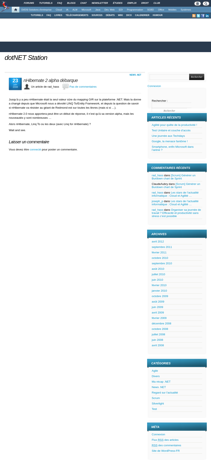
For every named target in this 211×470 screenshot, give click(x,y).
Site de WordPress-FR (166, 450)
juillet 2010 (158, 274)
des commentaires (166, 445)
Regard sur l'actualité (165, 392)
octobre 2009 (160, 296)
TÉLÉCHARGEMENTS (77, 15)
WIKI (120, 15)
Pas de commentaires (83, 86)
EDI (121, 9)
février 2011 (159, 252)
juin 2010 (157, 279)
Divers (156, 376)
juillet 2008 (158, 334)
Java (97, 9)
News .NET (135, 75)
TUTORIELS (37, 15)
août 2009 (158, 301)
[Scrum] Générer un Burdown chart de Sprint (173, 177)
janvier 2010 (159, 290)
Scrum (156, 398)
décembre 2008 (161, 323)
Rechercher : (160, 100)
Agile (155, 370)
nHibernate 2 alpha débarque (51, 80)
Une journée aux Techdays (168, 135)
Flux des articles (165, 439)
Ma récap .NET (161, 381)
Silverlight (158, 403)
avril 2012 (158, 241)
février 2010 (159, 285)
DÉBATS (110, 15)
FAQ (48, 15)
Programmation (135, 9)
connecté (36, 149)
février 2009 (159, 318)
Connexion (154, 86)
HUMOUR (158, 15)
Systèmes (186, 9)
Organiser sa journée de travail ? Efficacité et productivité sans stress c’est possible (176, 213)
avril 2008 (158, 345)
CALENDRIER (142, 15)
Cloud (59, 9)
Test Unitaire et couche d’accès (171, 130)
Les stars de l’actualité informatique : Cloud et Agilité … (175, 194)
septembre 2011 (162, 247)
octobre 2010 (160, 257)
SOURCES (97, 15)
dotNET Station (26, 57)
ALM (75, 9)
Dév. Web (109, 9)
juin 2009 (157, 307)
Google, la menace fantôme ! (170, 141)
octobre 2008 (160, 328)
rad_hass (157, 175)
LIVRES (58, 15)
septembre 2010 (162, 263)
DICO (129, 15)
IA (67, 9)
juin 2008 (157, 339)
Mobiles (172, 9)
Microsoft (86, 9)
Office (161, 9)
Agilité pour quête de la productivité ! (174, 124)
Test (154, 409)
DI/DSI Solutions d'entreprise (36, 9)
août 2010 (158, 268)
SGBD (150, 9)
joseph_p (157, 201)
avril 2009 (158, 312)
